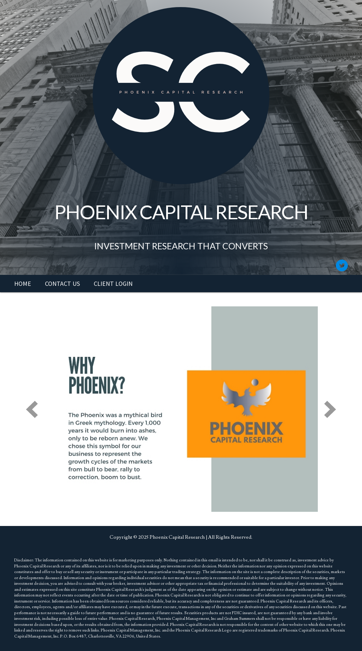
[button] (341, 265)
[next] (330, 409)
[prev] (31, 409)
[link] (22, 283)
